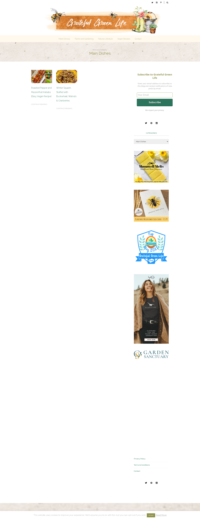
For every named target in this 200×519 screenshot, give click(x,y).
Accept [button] (150, 515)
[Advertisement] (155, 407)
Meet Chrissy (64, 39)
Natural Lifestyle (105, 39)
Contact (138, 39)
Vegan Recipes (123, 39)
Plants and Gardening (84, 39)
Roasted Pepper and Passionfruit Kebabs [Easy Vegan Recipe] (41, 92)
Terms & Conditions (142, 465)
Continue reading (39, 104)
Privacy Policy (139, 459)
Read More (161, 515)
